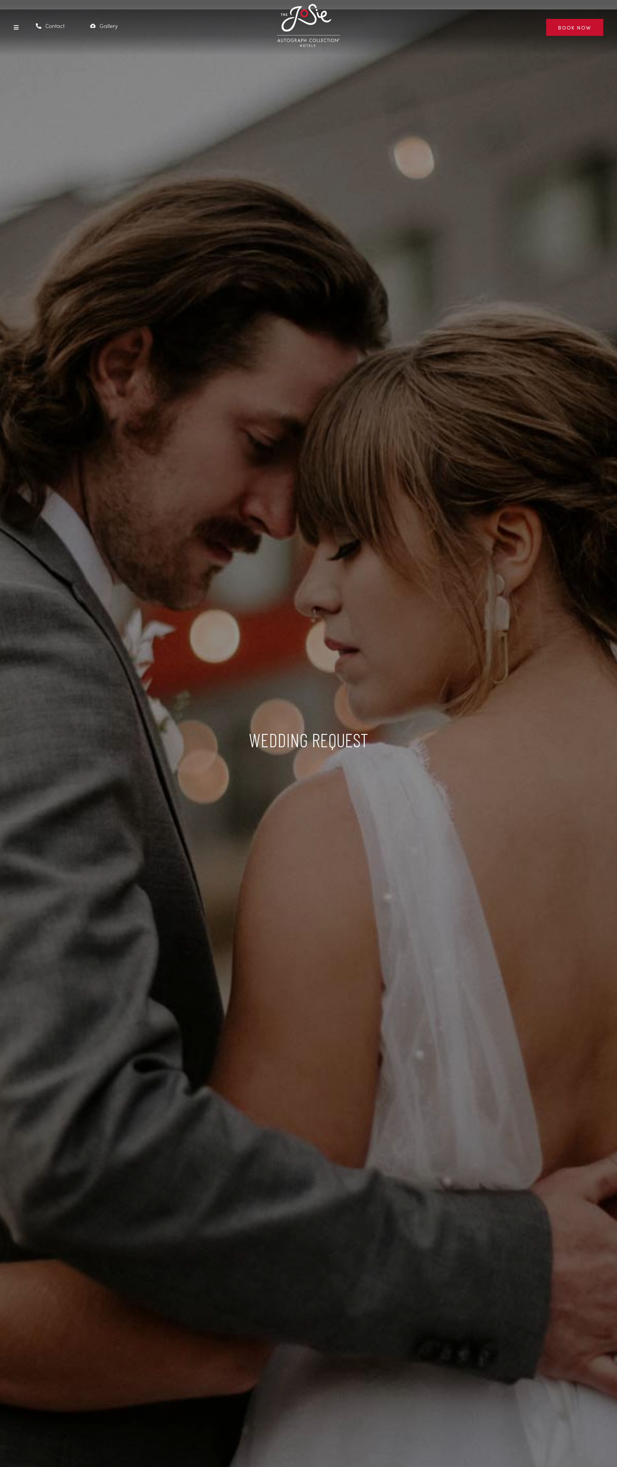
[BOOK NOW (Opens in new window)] (574, 27)
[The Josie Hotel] (308, 27)
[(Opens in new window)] (308, 41)
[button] (16, 27)
